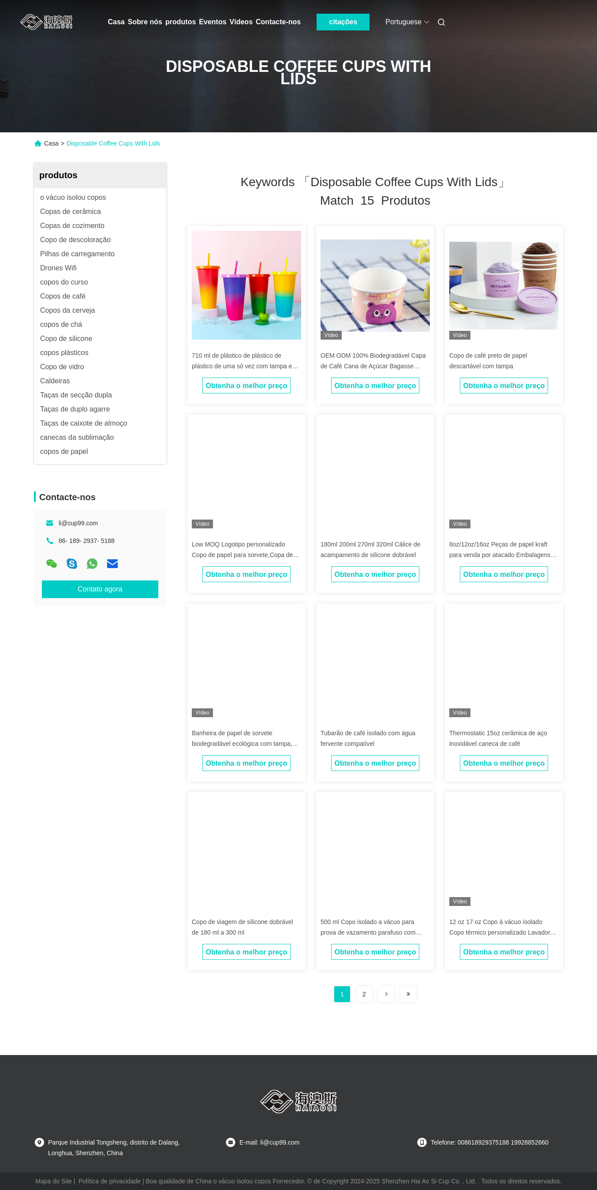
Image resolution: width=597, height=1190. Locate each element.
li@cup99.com (78, 523)
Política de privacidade (109, 1181)
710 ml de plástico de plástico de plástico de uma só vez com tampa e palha (242, 366)
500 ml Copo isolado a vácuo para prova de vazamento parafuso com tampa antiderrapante (368, 932)
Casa (116, 22)
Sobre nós (145, 22)
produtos (180, 22)
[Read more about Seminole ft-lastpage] (408, 994)
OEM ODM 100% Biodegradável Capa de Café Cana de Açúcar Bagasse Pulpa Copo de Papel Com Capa (373, 366)
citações (343, 22)
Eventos (212, 22)
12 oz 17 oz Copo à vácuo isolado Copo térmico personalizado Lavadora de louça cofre (501, 932)
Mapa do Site (53, 1181)
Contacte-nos (278, 22)
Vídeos (241, 22)
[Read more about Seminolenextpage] (386, 994)
